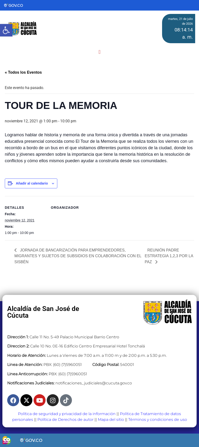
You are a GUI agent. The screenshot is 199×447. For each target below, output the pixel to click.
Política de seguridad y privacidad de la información (67, 413)
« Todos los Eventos (23, 72)
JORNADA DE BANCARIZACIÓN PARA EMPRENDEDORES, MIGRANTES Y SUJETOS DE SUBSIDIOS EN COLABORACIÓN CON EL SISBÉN (77, 256)
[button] (99, 52)
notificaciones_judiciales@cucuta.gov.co (93, 383)
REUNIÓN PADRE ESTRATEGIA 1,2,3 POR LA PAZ (169, 256)
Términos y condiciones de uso (157, 419)
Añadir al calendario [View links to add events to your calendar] (32, 183)
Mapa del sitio (111, 419)
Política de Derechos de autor (65, 419)
